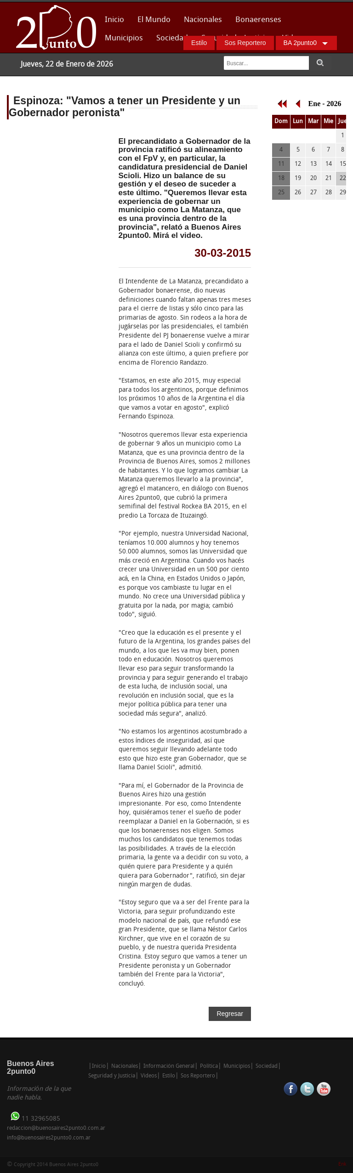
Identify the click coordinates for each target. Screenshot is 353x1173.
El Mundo (154, 20)
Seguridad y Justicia (111, 1076)
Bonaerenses (255, 22)
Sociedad (172, 38)
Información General (168, 1066)
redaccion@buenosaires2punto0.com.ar (56, 1128)
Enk (342, 1164)
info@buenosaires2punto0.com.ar (49, 1138)
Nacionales (203, 20)
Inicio (114, 20)
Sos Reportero (245, 42)
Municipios (124, 38)
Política (209, 1066)
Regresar (229, 1013)
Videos (149, 1076)
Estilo (199, 42)
